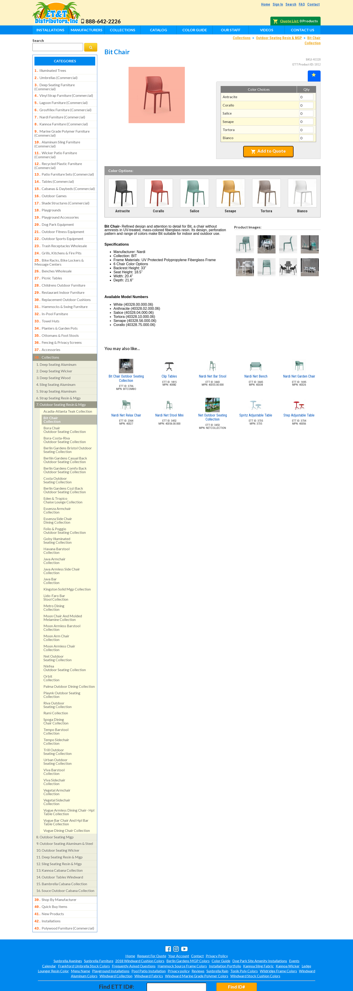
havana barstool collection (56, 533)
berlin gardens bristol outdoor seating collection (67, 433)
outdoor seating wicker (57, 833)
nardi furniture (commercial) (59, 114)
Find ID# (236, 967)
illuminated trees (50, 70)
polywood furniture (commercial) (64, 909)
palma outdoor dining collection (69, 669)
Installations (50, 30)
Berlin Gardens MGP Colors (188, 941)
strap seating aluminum (56, 374)
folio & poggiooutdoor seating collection (64, 513)
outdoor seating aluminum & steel (64, 826)
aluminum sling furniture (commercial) (57, 140)
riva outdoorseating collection (57, 688)
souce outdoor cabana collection (65, 873)
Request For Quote (151, 936)
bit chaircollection (52, 402)
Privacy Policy (217, 936)
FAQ (302, 4)
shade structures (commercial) (61, 195)
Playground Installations (110, 951)
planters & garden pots (56, 313)
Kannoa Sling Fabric (258, 946)
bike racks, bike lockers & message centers (59, 251)
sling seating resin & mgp (59, 846)
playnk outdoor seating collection (61, 677)
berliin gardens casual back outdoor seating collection (65, 443)
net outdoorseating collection (57, 641)
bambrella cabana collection (61, 866)
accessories (47, 333)
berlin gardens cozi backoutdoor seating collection (64, 473)
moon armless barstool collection (61, 610)
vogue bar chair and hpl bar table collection (65, 805)
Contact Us (302, 30)
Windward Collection (116, 956)
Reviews (198, 951)
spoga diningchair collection (55, 704)
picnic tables (48, 266)
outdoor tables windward (59, 860)
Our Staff (230, 30)
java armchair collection (54, 544)
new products (49, 895)
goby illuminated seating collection (57, 523)
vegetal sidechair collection (56, 785)
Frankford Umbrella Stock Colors (84, 946)
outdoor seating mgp (55, 820)
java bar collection (51, 564)
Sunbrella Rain (217, 951)
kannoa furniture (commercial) (61, 120)
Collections (122, 30)
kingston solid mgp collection (67, 572)
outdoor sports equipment (58, 229)
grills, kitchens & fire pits (57, 242)
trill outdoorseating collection (57, 734)
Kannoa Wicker (288, 946)
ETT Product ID (302, 64)
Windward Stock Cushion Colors (255, 956)
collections (46, 340)
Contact (313, 4)
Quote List (289, 21)
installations (47, 902)
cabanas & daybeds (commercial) (64, 182)
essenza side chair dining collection (57, 503)
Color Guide (194, 30)
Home (265, 4)
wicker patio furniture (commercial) (55, 150)
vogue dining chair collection (66, 813)
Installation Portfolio (225, 946)
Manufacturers (86, 30)
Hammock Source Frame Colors (182, 946)
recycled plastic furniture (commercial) (58, 160)
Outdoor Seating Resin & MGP (279, 38)
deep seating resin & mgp (59, 840)
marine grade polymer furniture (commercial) (62, 129)
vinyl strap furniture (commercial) (63, 94)
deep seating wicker (54, 354)
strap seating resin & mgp (58, 381)
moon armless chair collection (59, 631)
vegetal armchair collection (56, 775)
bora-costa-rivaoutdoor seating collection (64, 423)
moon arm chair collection (56, 620)
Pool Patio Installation (148, 951)
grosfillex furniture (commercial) (62, 107)
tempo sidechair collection (56, 724)
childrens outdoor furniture (59, 273)
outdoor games (50, 189)
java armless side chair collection (61, 554)
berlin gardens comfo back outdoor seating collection (65, 453)
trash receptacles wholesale (60, 235)
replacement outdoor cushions (62, 286)
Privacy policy (179, 951)
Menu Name (80, 951)
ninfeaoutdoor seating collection (64, 651)
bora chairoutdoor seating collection (64, 412)
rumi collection (55, 696)
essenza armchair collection (57, 493)
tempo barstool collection (55, 714)
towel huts (46, 306)
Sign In (278, 4)
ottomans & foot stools (56, 320)
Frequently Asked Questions (134, 946)
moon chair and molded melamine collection (62, 600)
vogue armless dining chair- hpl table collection (68, 795)
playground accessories (56, 209)
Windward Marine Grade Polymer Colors (196, 956)
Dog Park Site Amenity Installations (259, 941)
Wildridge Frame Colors (278, 951)
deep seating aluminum (56, 347)
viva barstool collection (54, 754)
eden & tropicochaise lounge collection (62, 483)
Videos (266, 30)
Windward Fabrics (148, 956)
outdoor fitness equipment (59, 222)
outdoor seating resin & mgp (61, 387)
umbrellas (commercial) (55, 77)
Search (290, 4)
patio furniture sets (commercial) (64, 168)
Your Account (178, 936)
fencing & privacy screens (58, 326)
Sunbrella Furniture (98, 941)
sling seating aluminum (55, 367)
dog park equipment (54, 215)
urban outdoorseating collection (57, 744)
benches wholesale (53, 259)
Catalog (158, 30)
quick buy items (50, 889)
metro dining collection (53, 590)
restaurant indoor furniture (59, 279)
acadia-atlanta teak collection (67, 394)
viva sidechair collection (54, 765)
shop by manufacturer (55, 882)
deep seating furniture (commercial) (54, 85)
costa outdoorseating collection (57, 463)
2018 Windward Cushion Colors (139, 941)
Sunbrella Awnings (68, 941)
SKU (309, 59)
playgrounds (47, 202)
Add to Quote (268, 151)
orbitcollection (51, 661)
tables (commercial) (54, 175)
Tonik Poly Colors (244, 951)
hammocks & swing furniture (61, 293)
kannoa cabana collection (59, 853)
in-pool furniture (51, 299)
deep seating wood (53, 360)
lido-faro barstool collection (55, 580)
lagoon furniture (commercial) (61, 100)
